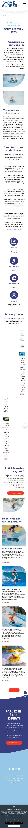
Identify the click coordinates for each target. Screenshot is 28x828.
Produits (11, 13)
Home (2, 13)
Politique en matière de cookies (14, 778)
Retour (14, 690)
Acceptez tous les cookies (14, 825)
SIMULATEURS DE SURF (20, 13)
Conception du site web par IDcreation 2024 (14, 776)
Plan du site (14, 783)
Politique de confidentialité (14, 780)
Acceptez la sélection (18, 822)
